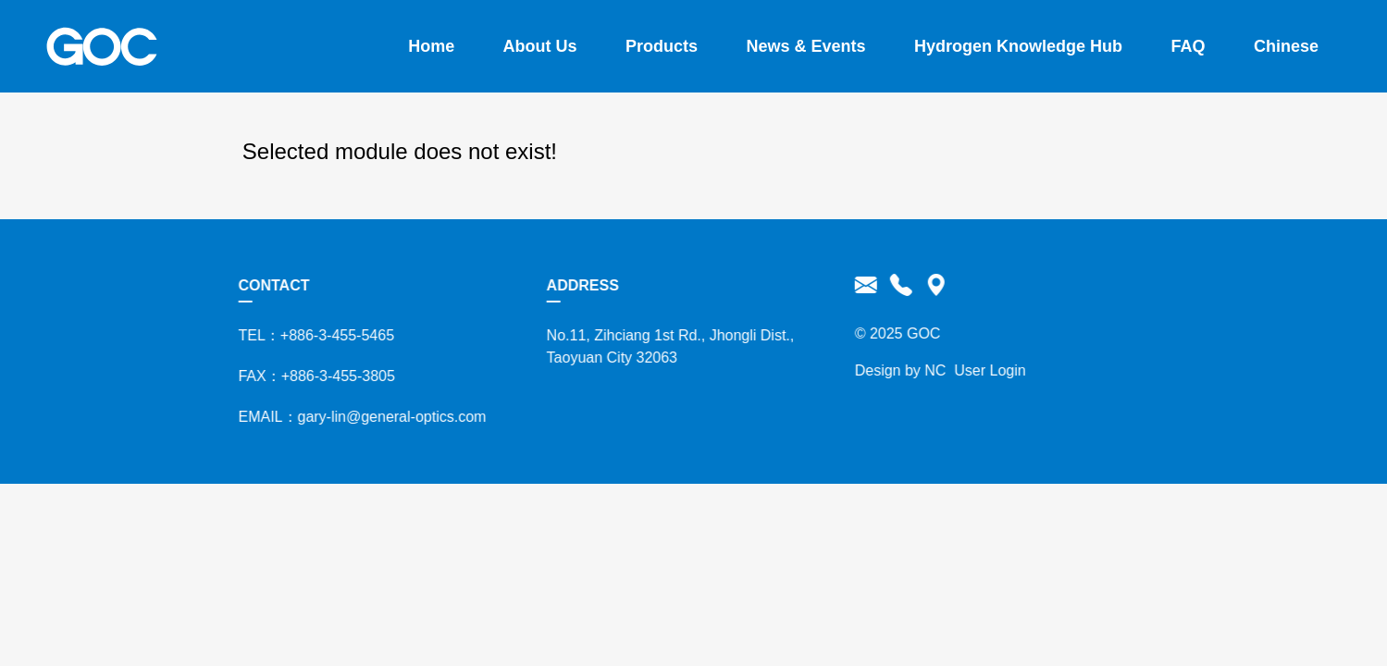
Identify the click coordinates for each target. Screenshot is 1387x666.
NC (930, 370)
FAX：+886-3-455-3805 (311, 376)
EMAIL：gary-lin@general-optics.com (357, 417)
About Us (540, 46)
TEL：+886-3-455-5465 (311, 335)
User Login (985, 370)
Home (431, 46)
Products (661, 46)
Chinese (1286, 46)
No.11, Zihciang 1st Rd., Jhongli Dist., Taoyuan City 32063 (665, 346)
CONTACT (268, 285)
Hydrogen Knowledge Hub (1018, 46)
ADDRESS (577, 285)
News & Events (806, 46)
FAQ (1188, 46)
